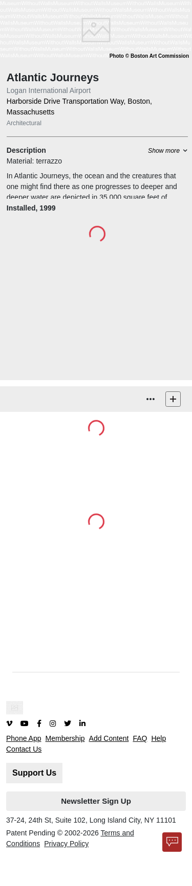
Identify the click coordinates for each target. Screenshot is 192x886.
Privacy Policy (66, 844)
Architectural (24, 123)
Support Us (34, 772)
